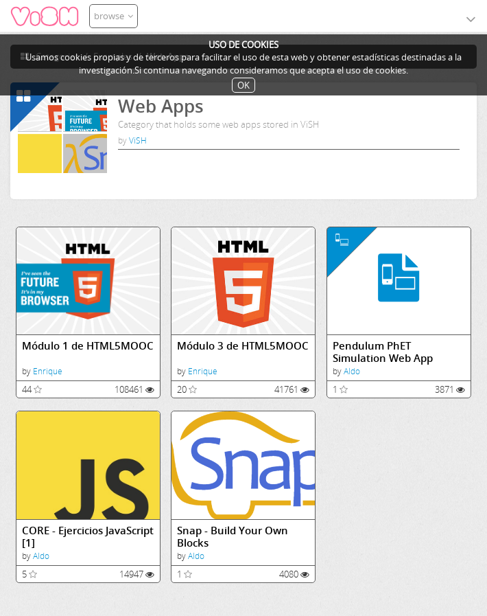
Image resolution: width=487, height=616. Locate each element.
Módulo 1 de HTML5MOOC (88, 345)
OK (243, 85)
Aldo (352, 371)
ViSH (138, 140)
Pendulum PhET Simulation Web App (383, 352)
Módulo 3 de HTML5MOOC (243, 345)
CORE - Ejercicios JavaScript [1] (88, 536)
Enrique (47, 371)
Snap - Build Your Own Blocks (232, 536)
